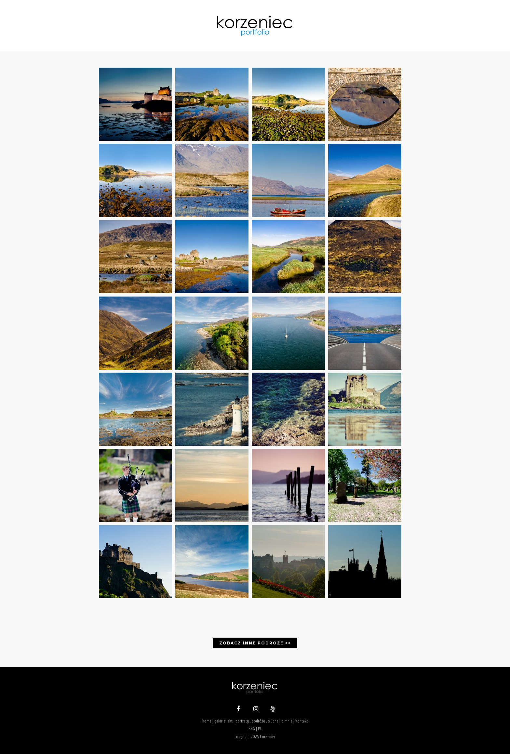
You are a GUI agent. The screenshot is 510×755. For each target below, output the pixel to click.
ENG (251, 730)
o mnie (286, 722)
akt (230, 722)
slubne (273, 722)
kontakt (301, 722)
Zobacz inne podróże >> (255, 644)
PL (260, 730)
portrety (242, 722)
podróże (258, 722)
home (206, 722)
